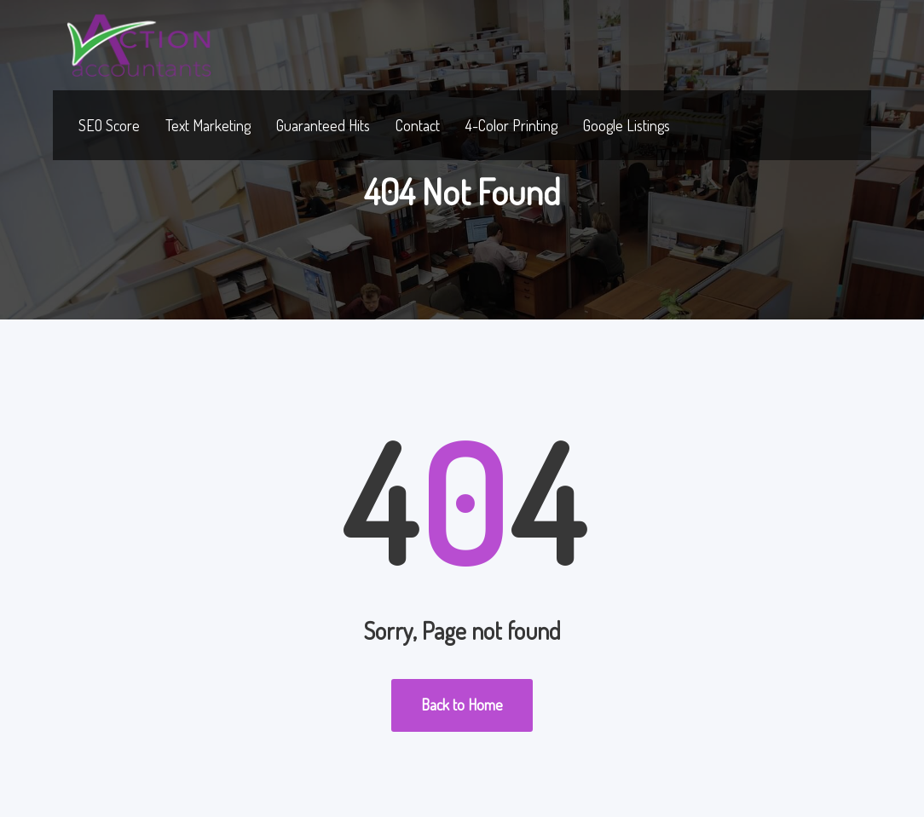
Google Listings (626, 125)
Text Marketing (208, 125)
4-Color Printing (511, 125)
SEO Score (109, 125)
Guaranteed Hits (323, 125)
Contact (418, 125)
